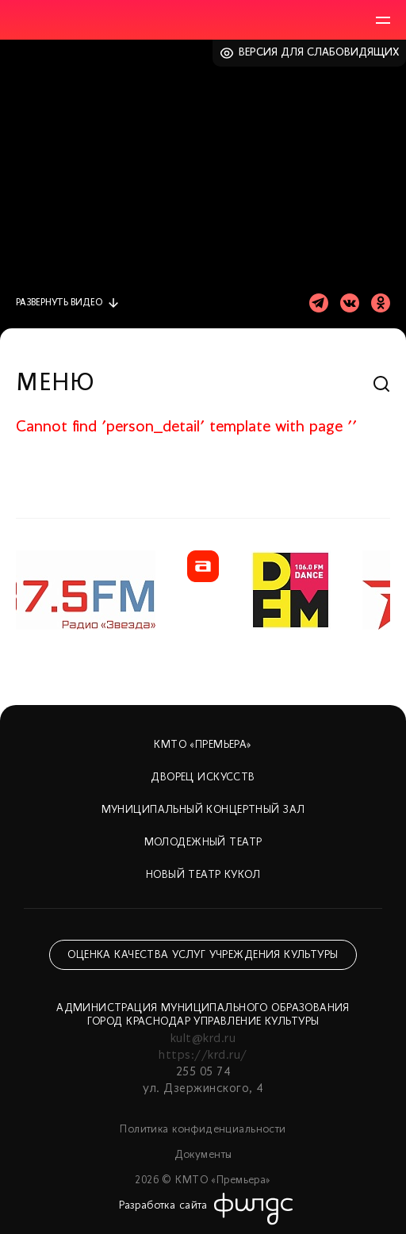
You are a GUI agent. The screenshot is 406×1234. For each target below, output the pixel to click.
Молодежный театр (203, 843)
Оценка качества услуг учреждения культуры (202, 955)
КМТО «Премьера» (202, 745)
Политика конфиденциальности (202, 1130)
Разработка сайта (163, 1206)
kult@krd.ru (203, 1039)
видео (59, 303)
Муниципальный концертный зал (203, 810)
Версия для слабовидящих (319, 53)
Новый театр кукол (203, 875)
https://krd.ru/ (203, 1055)
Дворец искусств (203, 778)
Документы (203, 1155)
